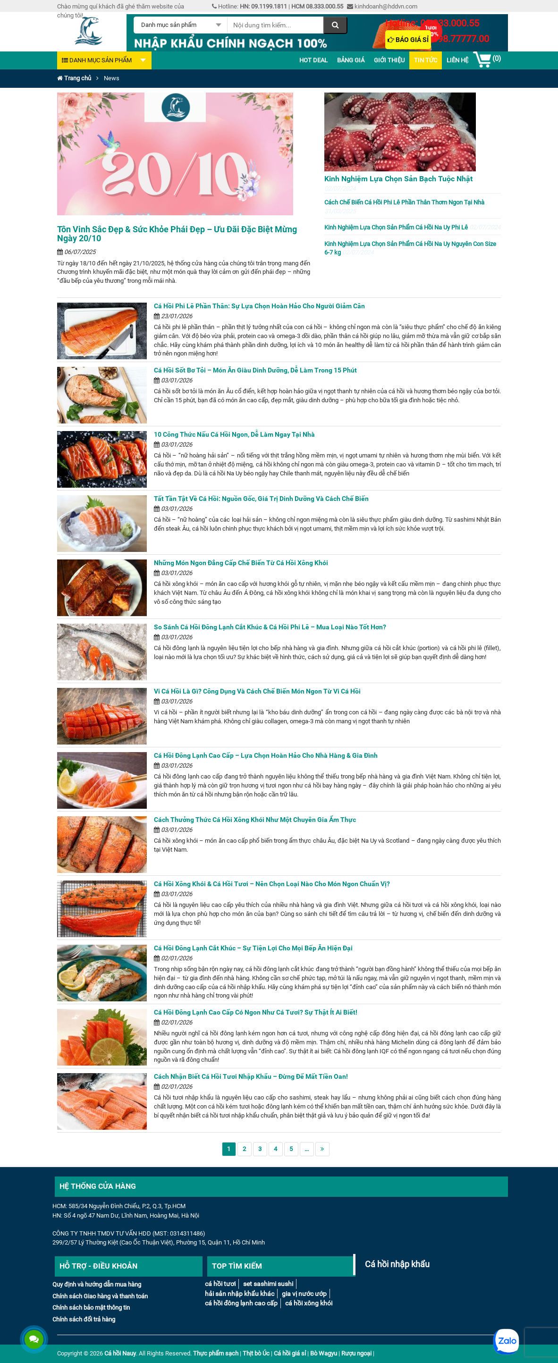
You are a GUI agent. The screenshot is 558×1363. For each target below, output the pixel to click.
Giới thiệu (389, 60)
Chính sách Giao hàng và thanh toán (100, 1296)
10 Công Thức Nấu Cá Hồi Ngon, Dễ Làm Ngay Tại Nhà (234, 434)
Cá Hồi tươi (220, 1283)
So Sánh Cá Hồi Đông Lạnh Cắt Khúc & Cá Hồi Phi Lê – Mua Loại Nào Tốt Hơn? (270, 627)
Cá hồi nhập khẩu (397, 1264)
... (306, 1148)
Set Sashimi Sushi (268, 1283)
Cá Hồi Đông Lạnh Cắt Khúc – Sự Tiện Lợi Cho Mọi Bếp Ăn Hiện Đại (253, 948)
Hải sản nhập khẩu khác (239, 1293)
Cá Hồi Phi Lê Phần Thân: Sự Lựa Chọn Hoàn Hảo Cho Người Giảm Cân (259, 306)
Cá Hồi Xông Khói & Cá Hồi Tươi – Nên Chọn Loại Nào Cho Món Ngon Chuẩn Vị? (272, 884)
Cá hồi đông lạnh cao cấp (241, 1303)
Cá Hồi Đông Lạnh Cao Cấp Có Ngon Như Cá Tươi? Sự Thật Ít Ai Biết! (255, 1012)
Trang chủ (74, 78)
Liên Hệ (457, 60)
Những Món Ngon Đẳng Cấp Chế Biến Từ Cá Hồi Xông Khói (241, 563)
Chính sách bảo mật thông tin (91, 1307)
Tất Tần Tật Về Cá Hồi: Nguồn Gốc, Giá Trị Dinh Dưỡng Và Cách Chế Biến (261, 498)
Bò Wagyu (323, 1353)
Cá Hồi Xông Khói (308, 1303)
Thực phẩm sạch (215, 1353)
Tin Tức (425, 60)
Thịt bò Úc (256, 1353)
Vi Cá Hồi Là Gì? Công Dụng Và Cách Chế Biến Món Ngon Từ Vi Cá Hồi (257, 691)
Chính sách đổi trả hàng (83, 1319)
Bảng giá (350, 60)
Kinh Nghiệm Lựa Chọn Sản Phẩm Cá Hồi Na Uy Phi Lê (412, 227)
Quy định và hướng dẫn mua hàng (96, 1284)
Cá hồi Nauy (120, 1353)
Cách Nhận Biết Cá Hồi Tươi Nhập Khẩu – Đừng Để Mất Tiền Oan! (251, 1076)
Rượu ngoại (356, 1353)
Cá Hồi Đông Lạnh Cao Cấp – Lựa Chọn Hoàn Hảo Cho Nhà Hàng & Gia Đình (266, 755)
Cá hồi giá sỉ (290, 1353)
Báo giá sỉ (408, 39)
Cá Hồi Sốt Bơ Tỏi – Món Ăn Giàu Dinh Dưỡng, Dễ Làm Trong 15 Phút (255, 370)
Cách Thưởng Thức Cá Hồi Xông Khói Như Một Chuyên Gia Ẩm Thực (255, 819)
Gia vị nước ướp (304, 1293)
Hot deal (313, 60)
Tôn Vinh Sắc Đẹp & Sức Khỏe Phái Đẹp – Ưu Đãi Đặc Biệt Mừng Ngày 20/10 (177, 234)
